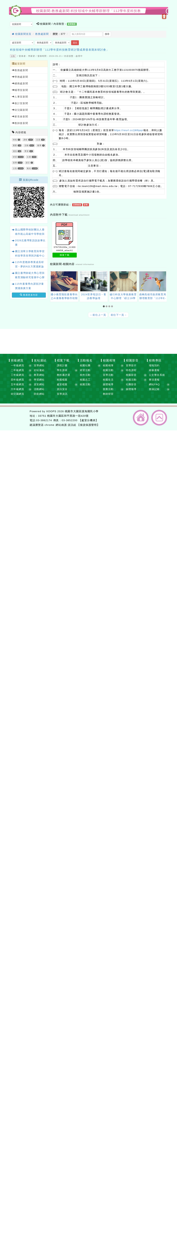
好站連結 (39, 370)
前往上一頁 (98, 315)
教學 (39, 145)
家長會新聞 (20, 116)
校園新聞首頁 (21, 34)
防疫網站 (39, 393)
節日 (28, 163)
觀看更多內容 (29, 295)
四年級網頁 (17, 379)
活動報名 (86, 360)
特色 (15, 140)
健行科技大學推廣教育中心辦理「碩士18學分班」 (123, 298)
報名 (29, 168)
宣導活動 (108, 375)
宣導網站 (39, 365)
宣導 (15, 163)
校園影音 (132, 360)
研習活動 (85, 370)
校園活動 (85, 384)
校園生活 (108, 379)
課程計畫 (62, 365)
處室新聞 (18, 63)
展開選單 (30, 365)
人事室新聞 (20, 96)
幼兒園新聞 (20, 109)
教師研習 (108, 393)
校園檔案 (62, 379)
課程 (25, 140)
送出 (75, 42)
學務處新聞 (20, 76)
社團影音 (131, 384)
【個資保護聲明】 (88, 424)
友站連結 (40, 360)
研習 (15, 157)
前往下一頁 (119, 315)
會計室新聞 (20, 103)
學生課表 (62, 370)
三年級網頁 (17, 375)
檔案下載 (64, 255)
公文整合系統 (157, 375)
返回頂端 (159, 418)
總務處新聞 (20, 83)
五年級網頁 (17, 384)
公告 (13, 56)
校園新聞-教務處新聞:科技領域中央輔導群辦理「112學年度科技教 (88, 11)
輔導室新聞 (20, 90)
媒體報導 (108, 384)
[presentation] (53, 281)
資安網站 (39, 384)
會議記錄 (154, 389)
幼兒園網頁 (17, 393)
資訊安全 (62, 389)
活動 (27, 145)
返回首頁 (141, 418)
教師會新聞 (20, 123)
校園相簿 (109, 360)
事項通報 (154, 379)
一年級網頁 (17, 365)
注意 (38, 140)
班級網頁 (17, 360)
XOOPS (51, 411)
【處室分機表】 (88, 420)
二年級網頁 (17, 370)
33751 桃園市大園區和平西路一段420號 (63, 415)
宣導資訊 (62, 393)
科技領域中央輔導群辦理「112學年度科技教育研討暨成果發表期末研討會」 (59, 49)
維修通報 (154, 370)
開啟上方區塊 (164, 16)
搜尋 (107, 34)
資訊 (15, 151)
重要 (15, 145)
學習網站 (39, 379)
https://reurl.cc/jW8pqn (128, 130)
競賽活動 (108, 389)
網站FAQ (154, 384)
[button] (104, 306)
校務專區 (155, 360)
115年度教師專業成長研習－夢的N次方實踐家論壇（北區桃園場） (29, 266)
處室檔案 (62, 384)
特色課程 (131, 370)
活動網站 (39, 389)
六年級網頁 (17, 389)
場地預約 (154, 365)
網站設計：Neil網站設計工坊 (18, 418)
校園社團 (85, 365)
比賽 (29, 157)
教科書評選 (63, 375)
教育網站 (39, 375)
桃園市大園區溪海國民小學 (82, 411)
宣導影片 (131, 365)
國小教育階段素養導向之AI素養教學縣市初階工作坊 (64, 298)
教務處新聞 (42, 34)
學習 (27, 151)
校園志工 (85, 379)
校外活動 (85, 375)
